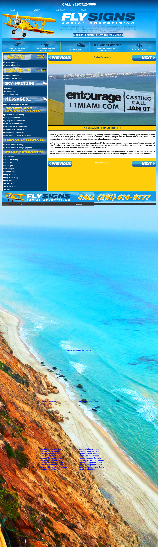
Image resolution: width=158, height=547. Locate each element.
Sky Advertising (9, 186)
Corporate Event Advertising (15, 129)
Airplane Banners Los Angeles (53, 460)
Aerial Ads (7, 163)
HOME (12, 10)
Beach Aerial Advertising (13, 123)
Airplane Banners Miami (50, 451)
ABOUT (36, 10)
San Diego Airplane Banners (90, 465)
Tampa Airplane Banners (89, 449)
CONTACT (60, 10)
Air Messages (8, 169)
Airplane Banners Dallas (50, 456)
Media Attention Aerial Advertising (17, 135)
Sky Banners (8, 183)
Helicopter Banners (11, 75)
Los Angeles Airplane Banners (91, 460)
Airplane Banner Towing (13, 145)
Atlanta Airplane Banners (89, 454)
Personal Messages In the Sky (15, 104)
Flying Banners (9, 175)
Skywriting (7, 88)
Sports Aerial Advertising (13, 115)
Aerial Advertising (10, 160)
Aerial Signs (8, 166)
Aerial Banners (9, 157)
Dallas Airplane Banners (89, 456)
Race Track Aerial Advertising (15, 126)
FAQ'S (83, 10)
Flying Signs (8, 180)
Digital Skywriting (10, 94)
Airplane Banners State (88, 402)
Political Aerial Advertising (14, 132)
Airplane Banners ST (49, 402)
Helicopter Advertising (12, 78)
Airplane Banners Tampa (50, 449)
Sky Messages (9, 91)
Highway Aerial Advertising (14, 121)
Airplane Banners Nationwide (79, 350)
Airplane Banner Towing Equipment (17, 148)
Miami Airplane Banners (89, 451)
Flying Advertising (10, 178)
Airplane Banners (10, 62)
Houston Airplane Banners (90, 458)
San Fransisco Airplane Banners (92, 467)
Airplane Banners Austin (50, 469)
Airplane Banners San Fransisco (53, 467)
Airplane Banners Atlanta (50, 454)
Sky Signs (7, 189)
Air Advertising (9, 172)
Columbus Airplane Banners (90, 462)
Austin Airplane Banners (89, 469)
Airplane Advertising (11, 65)
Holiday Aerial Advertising (14, 118)
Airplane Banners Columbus (52, 462)
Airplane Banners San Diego (52, 465)
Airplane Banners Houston (51, 458)
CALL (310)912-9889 (79, 4)
